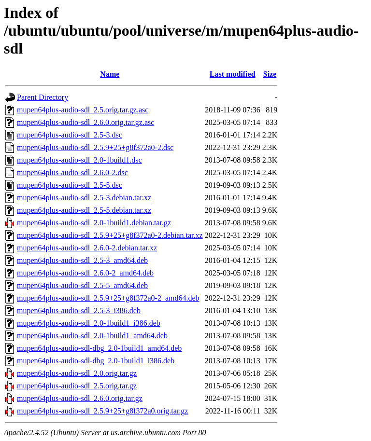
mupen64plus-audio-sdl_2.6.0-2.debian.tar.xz (87, 248)
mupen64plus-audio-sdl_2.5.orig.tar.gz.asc (82, 110)
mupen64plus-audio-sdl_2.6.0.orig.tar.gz (80, 398)
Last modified (233, 74)
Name (109, 74)
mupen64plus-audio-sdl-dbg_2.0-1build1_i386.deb (95, 361)
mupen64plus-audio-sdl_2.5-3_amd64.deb (82, 260)
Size (270, 74)
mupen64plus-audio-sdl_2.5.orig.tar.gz (77, 386)
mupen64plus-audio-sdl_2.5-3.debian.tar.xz (84, 197)
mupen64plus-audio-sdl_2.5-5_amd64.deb (82, 285)
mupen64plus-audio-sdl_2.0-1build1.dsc (79, 160)
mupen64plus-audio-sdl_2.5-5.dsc (69, 185)
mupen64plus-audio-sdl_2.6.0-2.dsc (72, 172)
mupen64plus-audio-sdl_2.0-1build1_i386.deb (88, 323)
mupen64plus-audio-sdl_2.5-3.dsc (69, 135)
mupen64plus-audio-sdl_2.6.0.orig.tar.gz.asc (85, 122)
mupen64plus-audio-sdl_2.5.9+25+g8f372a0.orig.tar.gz (102, 411)
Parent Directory (42, 97)
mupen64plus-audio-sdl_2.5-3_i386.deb (79, 310)
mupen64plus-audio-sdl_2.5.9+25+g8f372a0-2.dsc (95, 147)
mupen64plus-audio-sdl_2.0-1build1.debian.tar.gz (94, 223)
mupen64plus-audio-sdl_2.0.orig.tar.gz (77, 373)
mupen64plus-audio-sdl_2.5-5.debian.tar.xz (84, 210)
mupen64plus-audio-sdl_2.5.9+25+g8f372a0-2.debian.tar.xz (110, 235)
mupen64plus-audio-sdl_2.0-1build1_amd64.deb (92, 335)
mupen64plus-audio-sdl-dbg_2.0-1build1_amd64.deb (99, 348)
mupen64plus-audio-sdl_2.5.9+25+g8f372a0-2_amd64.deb (108, 298)
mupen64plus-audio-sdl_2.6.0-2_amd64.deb (85, 273)
